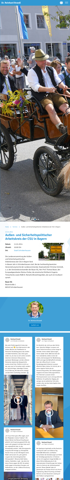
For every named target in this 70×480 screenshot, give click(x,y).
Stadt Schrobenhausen (22, 250)
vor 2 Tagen (45, 341)
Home (7, 227)
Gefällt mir (35, 325)
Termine (15, 227)
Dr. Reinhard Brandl (35, 321)
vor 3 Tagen (13, 431)
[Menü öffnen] (66, 3)
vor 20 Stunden (14, 341)
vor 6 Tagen (45, 444)
